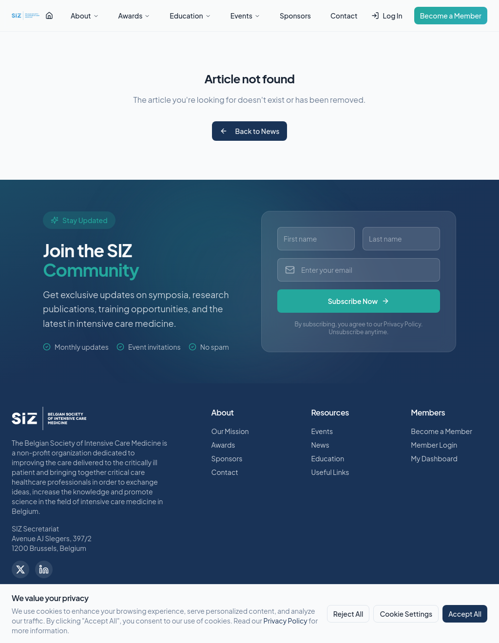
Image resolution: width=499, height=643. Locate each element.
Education (190, 15)
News (320, 444)
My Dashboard (434, 458)
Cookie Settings (406, 613)
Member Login (434, 444)
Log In (387, 15)
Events (245, 15)
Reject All (348, 613)
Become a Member (450, 15)
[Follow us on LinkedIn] (44, 569)
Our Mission (230, 431)
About (85, 15)
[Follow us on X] (20, 569)
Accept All (464, 613)
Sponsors (295, 15)
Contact (344, 15)
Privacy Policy (285, 620)
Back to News (250, 131)
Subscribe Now (359, 301)
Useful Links (330, 472)
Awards (134, 15)
